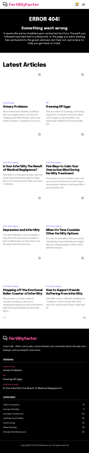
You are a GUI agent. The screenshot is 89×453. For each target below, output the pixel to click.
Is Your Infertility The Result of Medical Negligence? (32, 388)
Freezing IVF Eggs (58, 106)
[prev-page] (5, 317)
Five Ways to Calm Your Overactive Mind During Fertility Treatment (62, 170)
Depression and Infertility (21, 230)
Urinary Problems (15, 106)
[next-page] (83, 317)
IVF (47, 103)
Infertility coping (10, 162)
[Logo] (21, 4)
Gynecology (8, 103)
